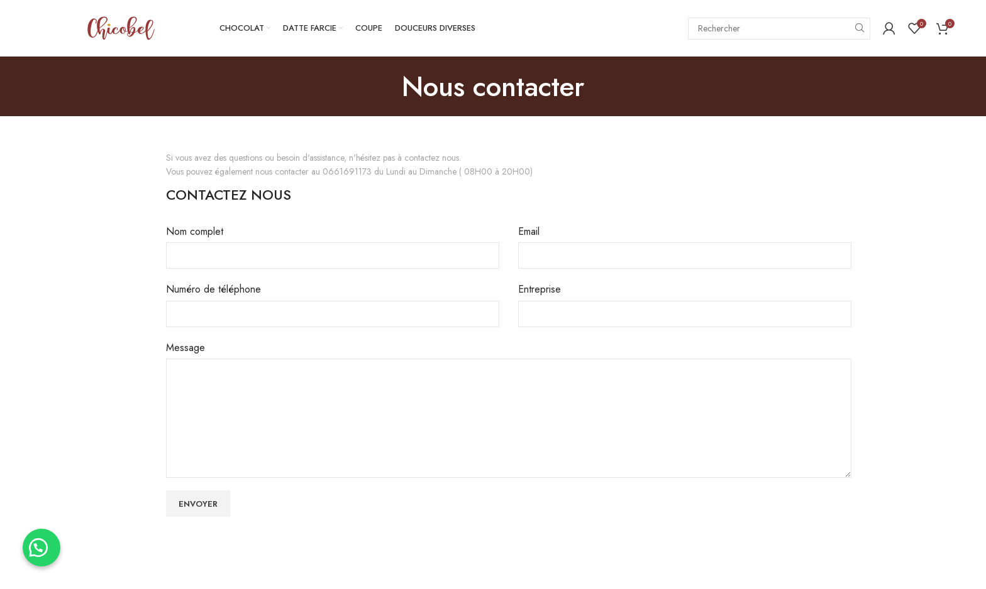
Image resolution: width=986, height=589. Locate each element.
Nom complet (194, 231)
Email (529, 231)
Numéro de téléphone (213, 289)
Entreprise (539, 289)
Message (185, 347)
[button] (44, 545)
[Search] (779, 29)
